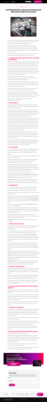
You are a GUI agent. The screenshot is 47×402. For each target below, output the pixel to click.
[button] (14, 1)
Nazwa (10, 377)
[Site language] (28, 1)
